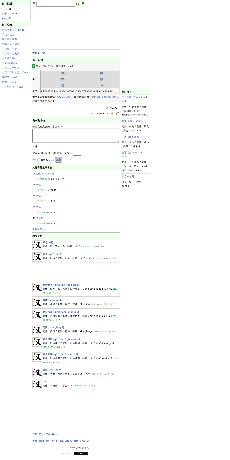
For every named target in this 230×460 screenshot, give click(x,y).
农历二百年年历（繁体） (15, 72)
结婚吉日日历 (9, 82)
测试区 (39, 187)
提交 (58, 162)
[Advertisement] (16, 133)
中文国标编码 (9, 63)
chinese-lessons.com (104, 97)
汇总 (4, 9)
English (84, 444)
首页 (34, 53)
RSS (61, 444)
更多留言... (38, 232)
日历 (34, 437)
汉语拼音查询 (9, 39)
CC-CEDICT (64, 97)
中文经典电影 (9, 49)
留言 (75, 444)
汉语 (4, 13)
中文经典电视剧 (10, 53)
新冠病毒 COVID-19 (13, 30)
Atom (68, 444)
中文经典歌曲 (9, 58)
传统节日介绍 (9, 77)
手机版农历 (8, 34)
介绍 (41, 444)
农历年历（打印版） (13, 86)
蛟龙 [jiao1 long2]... (133, 121)
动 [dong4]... (129, 176)
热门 (54, 444)
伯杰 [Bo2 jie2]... (131, 137)
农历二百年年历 (10, 67)
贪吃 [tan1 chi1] (45, 176)
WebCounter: (67, 456)
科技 (4, 18)
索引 (47, 444)
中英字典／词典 (10, 44)
